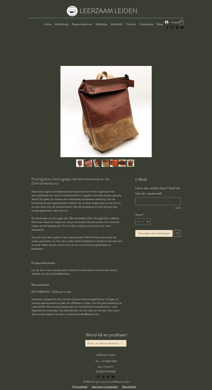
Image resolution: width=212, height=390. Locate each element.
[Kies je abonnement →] (105, 343)
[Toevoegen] (177, 233)
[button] (182, 22)
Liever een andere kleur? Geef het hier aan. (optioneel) (157, 190)
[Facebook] (167, 27)
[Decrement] (138, 222)
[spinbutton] (143, 222)
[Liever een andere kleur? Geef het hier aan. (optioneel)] (157, 201)
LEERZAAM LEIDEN (108, 11)
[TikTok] (177, 27)
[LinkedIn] (182, 27)
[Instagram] (172, 27)
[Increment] (148, 222)
